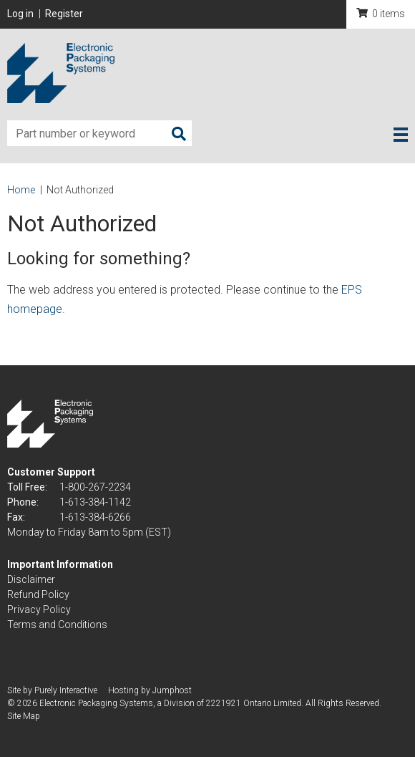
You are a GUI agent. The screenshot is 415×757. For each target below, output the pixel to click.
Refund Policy (38, 594)
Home (21, 190)
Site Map (23, 716)
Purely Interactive (65, 690)
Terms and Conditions (57, 624)
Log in (20, 13)
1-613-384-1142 (95, 502)
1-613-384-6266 (95, 517)
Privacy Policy (39, 609)
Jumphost (172, 690)
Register (64, 13)
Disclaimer (31, 579)
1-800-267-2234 (95, 487)
